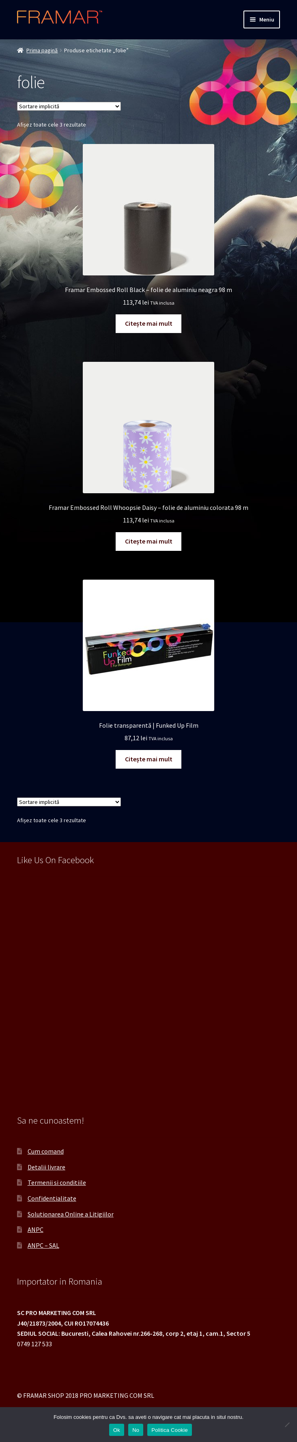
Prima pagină (42, 50)
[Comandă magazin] (69, 106)
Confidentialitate (52, 1198)
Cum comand (46, 1151)
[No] (287, 1425)
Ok (116, 1430)
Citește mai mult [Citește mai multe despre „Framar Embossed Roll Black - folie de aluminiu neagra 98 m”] (148, 323)
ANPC (35, 1229)
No (135, 1430)
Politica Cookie (169, 1430)
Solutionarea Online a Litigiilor (71, 1214)
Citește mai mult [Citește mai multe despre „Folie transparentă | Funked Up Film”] (148, 759)
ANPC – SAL (43, 1245)
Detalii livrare (46, 1167)
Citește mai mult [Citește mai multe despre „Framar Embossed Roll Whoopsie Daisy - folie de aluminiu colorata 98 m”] (148, 541)
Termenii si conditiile (57, 1182)
